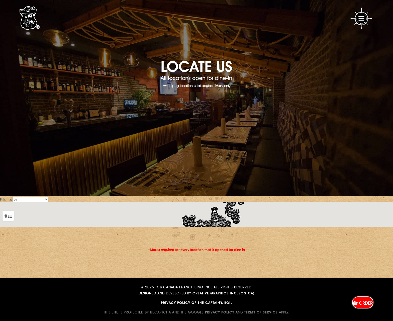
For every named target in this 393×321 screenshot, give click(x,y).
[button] (236, 218)
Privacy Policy (219, 311)
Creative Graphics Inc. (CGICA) (223, 292)
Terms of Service (261, 311)
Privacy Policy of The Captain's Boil (196, 302)
